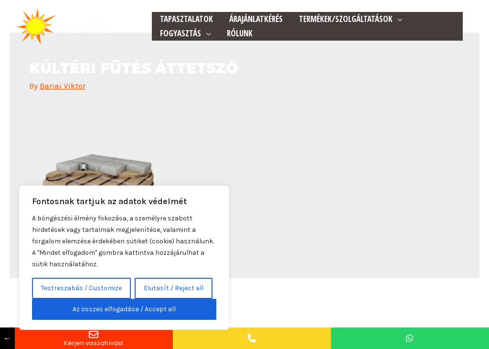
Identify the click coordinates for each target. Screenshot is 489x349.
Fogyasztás (180, 33)
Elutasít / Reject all (173, 288)
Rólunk (240, 33)
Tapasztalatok (186, 18)
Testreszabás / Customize (81, 288)
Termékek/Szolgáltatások (346, 18)
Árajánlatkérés (256, 18)
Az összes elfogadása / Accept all (124, 309)
